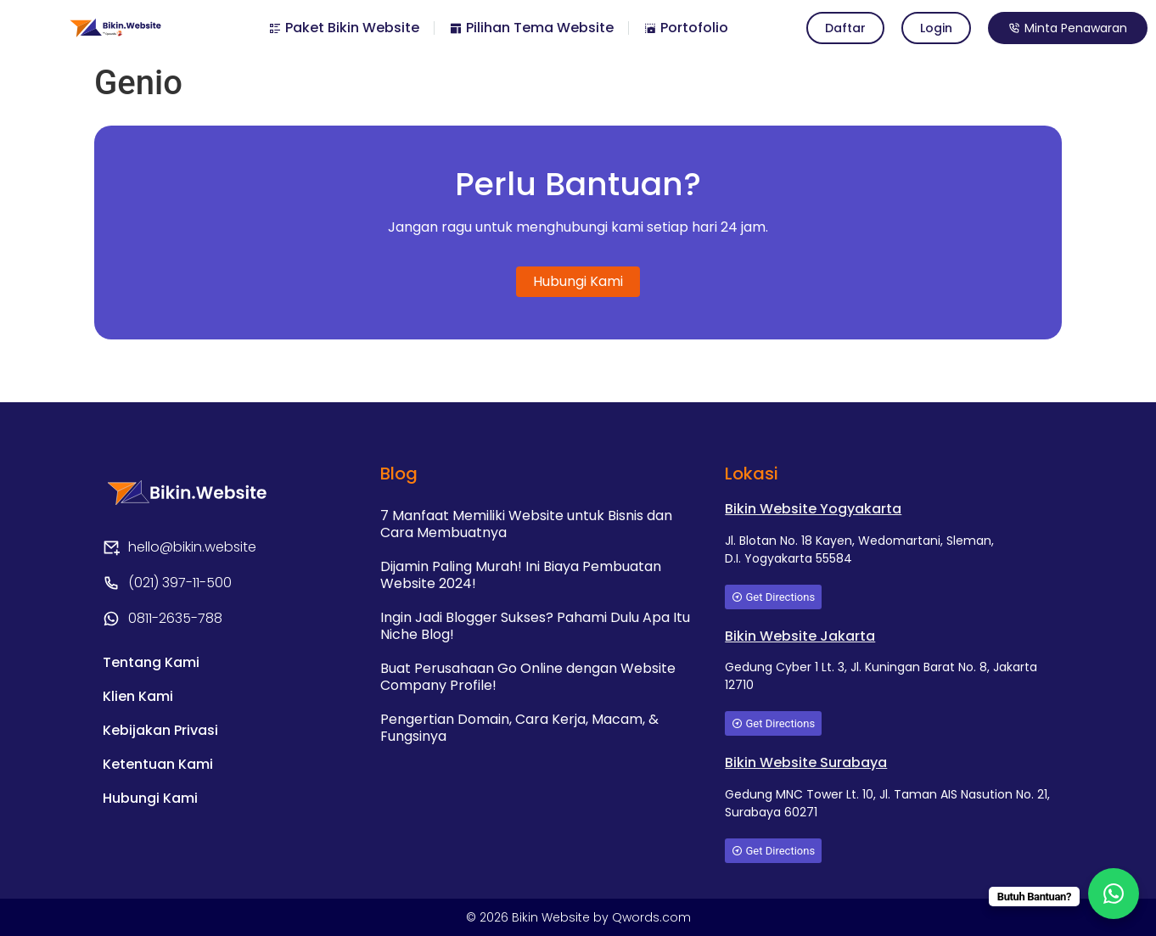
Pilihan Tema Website (531, 27)
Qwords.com (651, 917)
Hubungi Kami (150, 798)
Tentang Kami (151, 662)
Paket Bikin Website (343, 27)
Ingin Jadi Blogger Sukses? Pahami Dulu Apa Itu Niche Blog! (535, 626)
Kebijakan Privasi (160, 730)
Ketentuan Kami (158, 764)
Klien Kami (138, 696)
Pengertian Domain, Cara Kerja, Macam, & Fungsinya (519, 727)
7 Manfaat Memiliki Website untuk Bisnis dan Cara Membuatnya (526, 524)
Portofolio (685, 27)
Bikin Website (552, 917)
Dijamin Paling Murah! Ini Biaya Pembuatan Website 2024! (520, 575)
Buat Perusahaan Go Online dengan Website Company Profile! (528, 677)
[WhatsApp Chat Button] (1113, 893)
